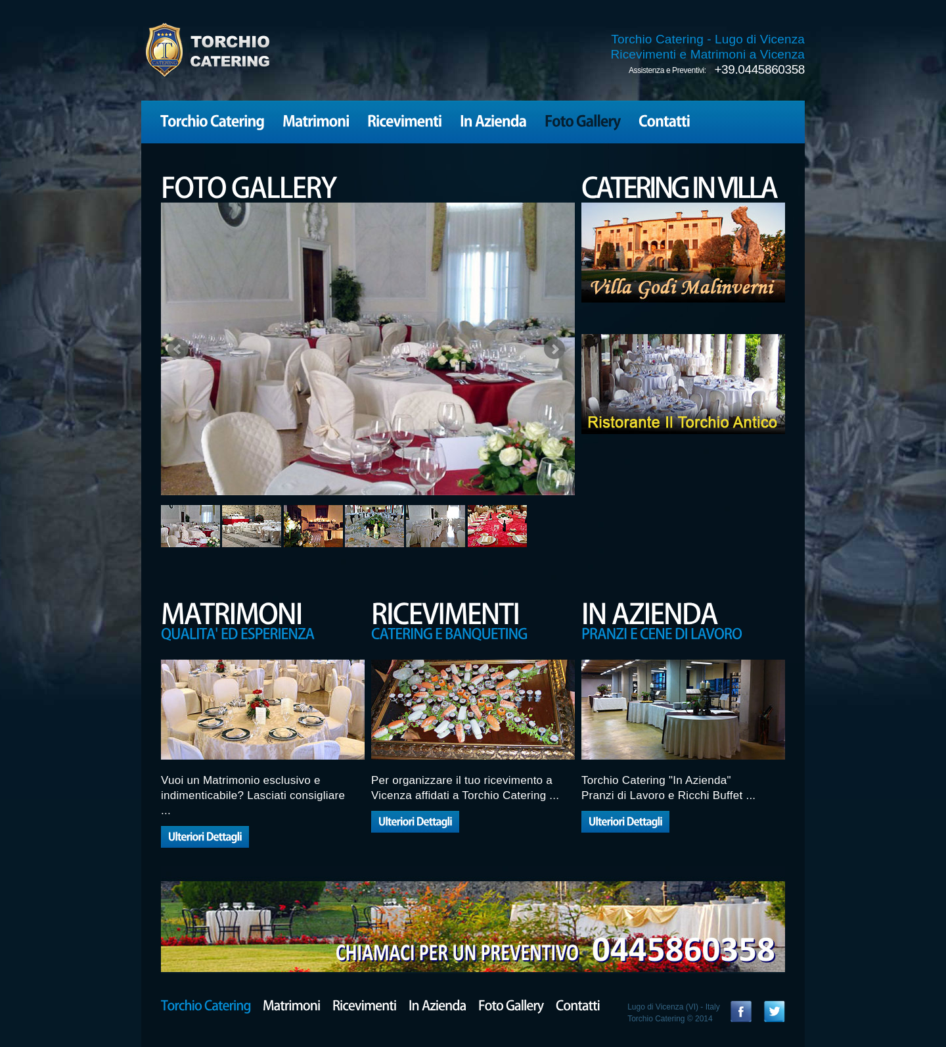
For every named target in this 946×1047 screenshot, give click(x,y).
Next (554, 349)
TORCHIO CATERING (207, 50)
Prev (178, 349)
